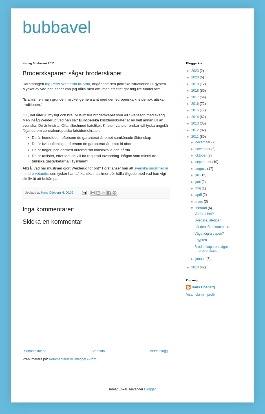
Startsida (98, 351)
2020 (195, 77)
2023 (195, 71)
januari (200, 259)
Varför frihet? (204, 214)
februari (201, 208)
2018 (195, 90)
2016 (195, 104)
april (199, 195)
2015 (195, 110)
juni (198, 182)
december (203, 142)
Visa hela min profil (200, 295)
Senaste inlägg (35, 351)
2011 (195, 137)
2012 (195, 130)
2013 (195, 123)
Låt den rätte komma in (212, 227)
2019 (195, 84)
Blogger (150, 389)
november (203, 149)
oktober (201, 155)
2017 (195, 97)
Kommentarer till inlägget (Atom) (73, 359)
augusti (201, 169)
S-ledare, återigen (208, 220)
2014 (195, 117)
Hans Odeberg (203, 287)
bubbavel (57, 27)
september (203, 162)
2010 (195, 267)
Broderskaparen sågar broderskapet (211, 249)
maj (198, 188)
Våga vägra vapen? (209, 234)
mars (199, 201)
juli (197, 175)
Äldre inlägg (159, 351)
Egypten (201, 240)
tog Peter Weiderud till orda (67, 84)
